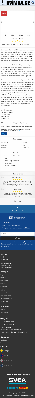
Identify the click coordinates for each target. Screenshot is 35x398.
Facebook (3, 340)
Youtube (3, 343)
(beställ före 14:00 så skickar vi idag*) (11, 329)
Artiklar (2, 309)
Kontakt (2, 283)
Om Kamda (3, 293)
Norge (4, 355)
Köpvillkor (3, 277)
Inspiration (3, 315)
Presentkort (3, 286)
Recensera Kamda (6, 298)
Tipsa (4, 134)
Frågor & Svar (4, 275)
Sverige (4, 350)
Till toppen (17, 209)
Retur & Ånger (4, 280)
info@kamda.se (5, 257)
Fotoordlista (4, 312)
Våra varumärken (5, 296)
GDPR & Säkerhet (5, 301)
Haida (21, 38)
